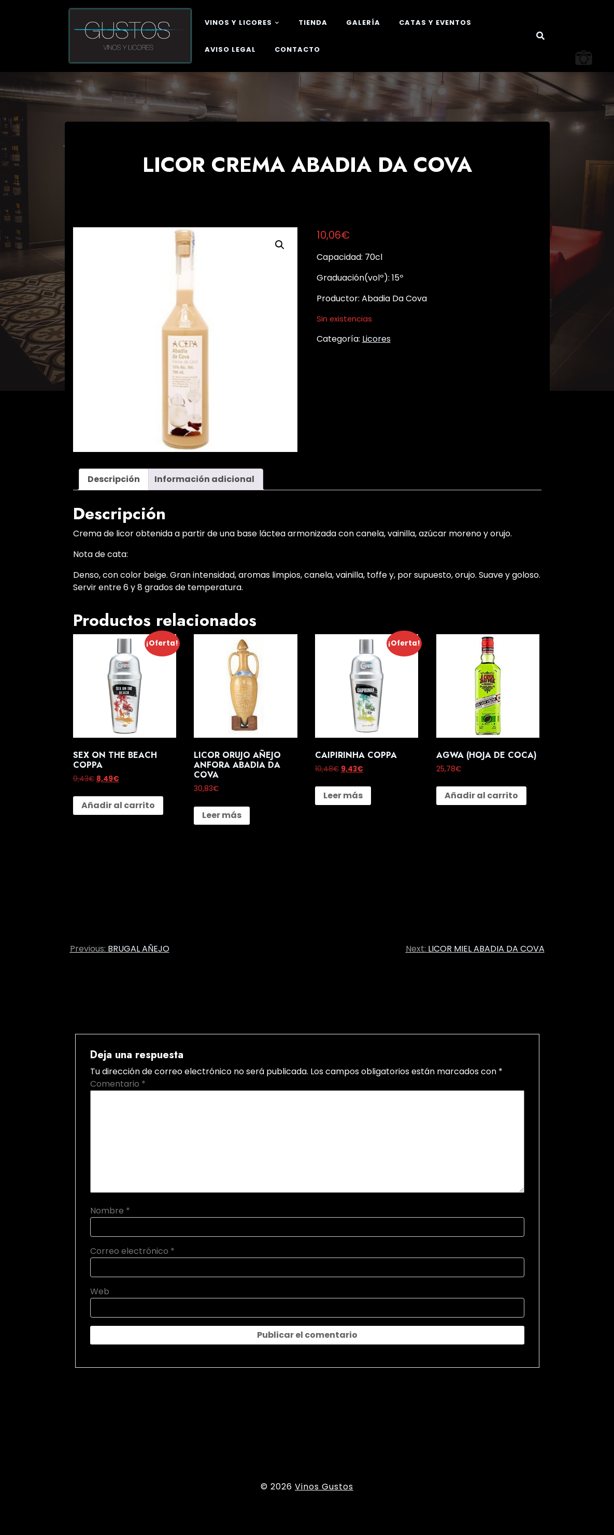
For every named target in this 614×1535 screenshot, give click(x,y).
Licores (376, 339)
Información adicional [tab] (204, 479)
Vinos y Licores (238, 22)
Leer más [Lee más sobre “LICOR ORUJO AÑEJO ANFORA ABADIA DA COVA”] (221, 815)
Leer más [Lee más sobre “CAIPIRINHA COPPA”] (343, 795)
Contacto (297, 49)
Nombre (110, 1211)
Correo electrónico (132, 1251)
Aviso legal (230, 49)
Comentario (118, 1084)
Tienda (312, 22)
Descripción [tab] (114, 479)
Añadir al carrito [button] (118, 805)
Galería (363, 22)
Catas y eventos (435, 22)
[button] (279, 245)
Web (99, 1291)
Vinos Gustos (324, 1487)
